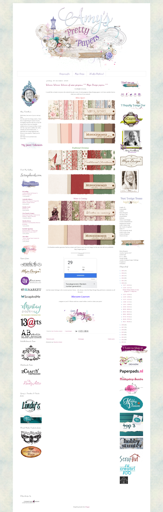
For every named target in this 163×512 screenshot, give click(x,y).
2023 (122, 275)
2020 (122, 283)
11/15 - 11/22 (126, 299)
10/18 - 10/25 (126, 307)
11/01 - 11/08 (126, 304)
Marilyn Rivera (27, 221)
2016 (122, 329)
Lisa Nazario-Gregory (28, 213)
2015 (122, 332)
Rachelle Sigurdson (28, 229)
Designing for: (64, 73)
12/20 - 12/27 (126, 287)
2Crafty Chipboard (96, 73)
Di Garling (25, 191)
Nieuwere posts (50, 339)
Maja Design (80, 73)
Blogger (87, 507)
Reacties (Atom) (58, 342)
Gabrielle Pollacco (27, 199)
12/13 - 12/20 (126, 294)
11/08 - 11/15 (126, 302)
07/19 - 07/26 (126, 317)
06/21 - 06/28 (126, 321)
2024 (122, 273)
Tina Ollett (25, 236)
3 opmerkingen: (68, 331)
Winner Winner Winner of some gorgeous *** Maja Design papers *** (77, 84)
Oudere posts (111, 339)
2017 (122, 327)
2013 (122, 337)
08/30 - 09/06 (126, 309)
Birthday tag (26, 208)
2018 (122, 325)
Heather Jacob (26, 207)
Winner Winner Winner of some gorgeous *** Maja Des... (131, 290)
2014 (122, 334)
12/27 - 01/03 (126, 285)
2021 (122, 280)
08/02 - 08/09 (126, 314)
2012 (122, 339)
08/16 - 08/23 (126, 312)
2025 (122, 270)
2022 (122, 278)
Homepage (81, 339)
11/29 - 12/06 (126, 297)
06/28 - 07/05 (126, 319)
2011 (122, 342)
